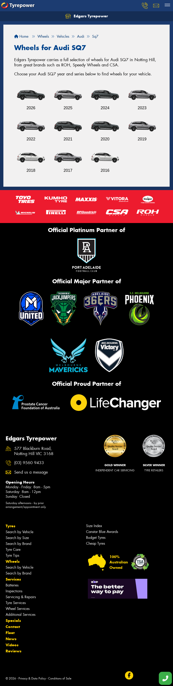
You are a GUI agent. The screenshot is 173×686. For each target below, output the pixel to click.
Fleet (10, 632)
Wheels (13, 561)
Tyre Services (16, 602)
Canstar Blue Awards (102, 531)
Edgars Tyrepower (86, 16)
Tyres (10, 525)
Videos (12, 644)
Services (13, 579)
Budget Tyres (95, 537)
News (11, 638)
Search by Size (17, 537)
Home (21, 36)
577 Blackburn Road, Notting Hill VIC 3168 (33, 451)
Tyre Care (13, 549)
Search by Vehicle (19, 532)
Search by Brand (18, 543)
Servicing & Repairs (21, 597)
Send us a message (31, 472)
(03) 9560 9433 (29, 462)
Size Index (94, 525)
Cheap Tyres (95, 543)
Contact (13, 626)
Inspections (14, 591)
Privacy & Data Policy (32, 678)
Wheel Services (18, 608)
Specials (13, 620)
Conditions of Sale (59, 678)
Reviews (13, 651)
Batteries (12, 585)
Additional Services (20, 614)
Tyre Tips (12, 555)
